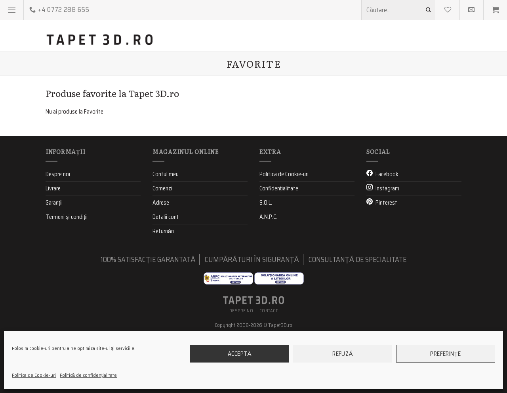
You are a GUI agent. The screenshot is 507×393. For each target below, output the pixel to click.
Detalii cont (165, 274)
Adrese (160, 260)
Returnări (163, 288)
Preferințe (445, 354)
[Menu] (12, 10)
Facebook (386, 231)
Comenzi (162, 245)
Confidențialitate (278, 245)
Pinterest (386, 260)
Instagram (387, 245)
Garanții (54, 260)
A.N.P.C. (268, 274)
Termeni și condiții (67, 274)
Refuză (342, 354)
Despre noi (58, 231)
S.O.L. (265, 260)
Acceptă (240, 354)
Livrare (53, 245)
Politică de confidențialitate (88, 375)
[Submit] (428, 9)
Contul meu (165, 231)
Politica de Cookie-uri (34, 375)
